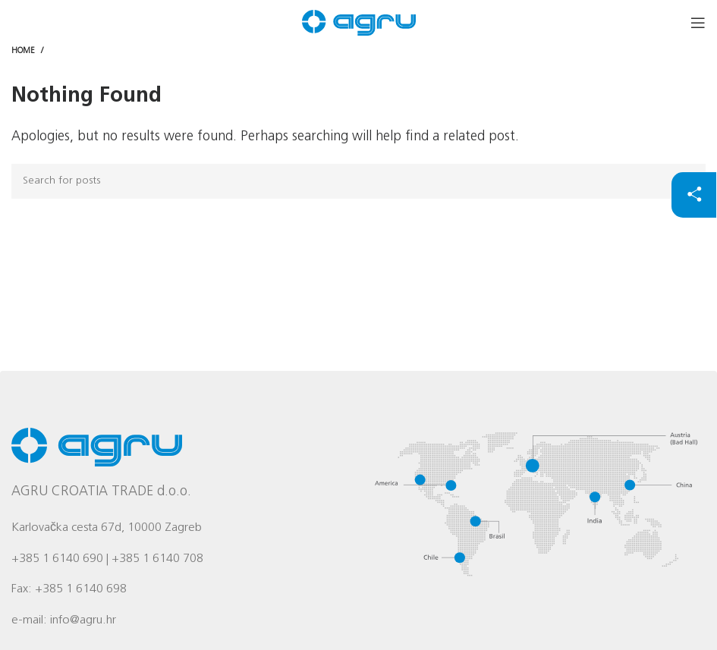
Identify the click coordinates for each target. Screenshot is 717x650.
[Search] (358, 181)
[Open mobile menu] (698, 23)
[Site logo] (359, 23)
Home (23, 51)
